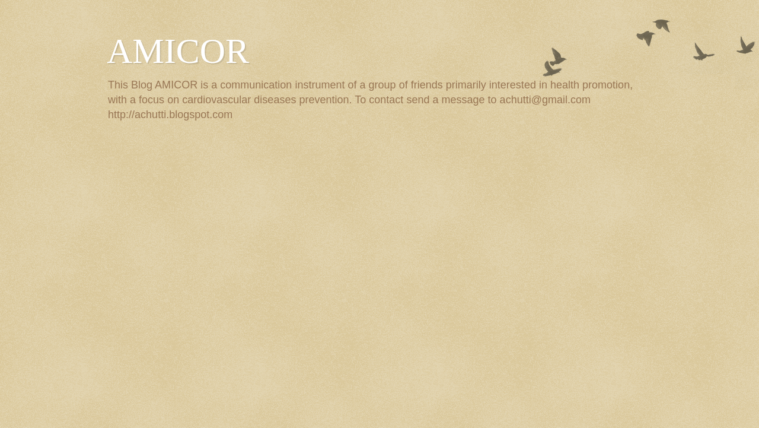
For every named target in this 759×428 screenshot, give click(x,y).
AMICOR (178, 51)
